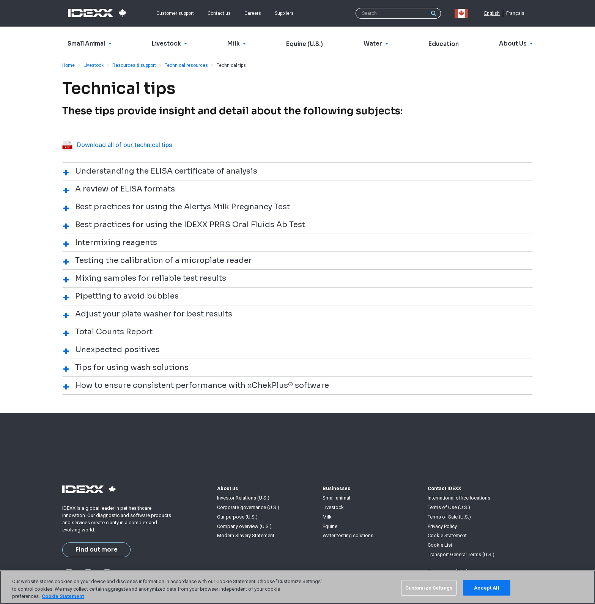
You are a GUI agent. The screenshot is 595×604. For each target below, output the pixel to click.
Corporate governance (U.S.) (248, 507)
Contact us (219, 13)
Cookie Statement (447, 535)
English (492, 13)
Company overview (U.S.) (244, 526)
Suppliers (284, 13)
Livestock (93, 65)
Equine (330, 526)
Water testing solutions (348, 535)
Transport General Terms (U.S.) (461, 554)
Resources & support (134, 65)
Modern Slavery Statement (245, 535)
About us (227, 488)
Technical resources (186, 65)
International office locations (459, 498)
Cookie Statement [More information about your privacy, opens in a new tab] (63, 596)
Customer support (175, 13)
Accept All (486, 587)
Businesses (336, 488)
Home (68, 65)
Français (515, 13)
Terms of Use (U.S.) (449, 507)
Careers (252, 13)
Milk (327, 517)
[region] (297, 587)
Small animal (336, 498)
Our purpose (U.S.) (237, 517)
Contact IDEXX (444, 488)
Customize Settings (428, 587)
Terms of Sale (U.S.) (449, 517)
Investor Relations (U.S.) (243, 498)
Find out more (97, 549)
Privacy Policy (442, 526)
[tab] (297, 171)
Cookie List (440, 545)
